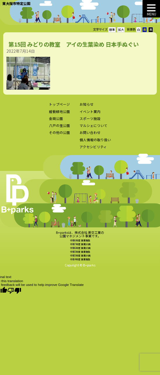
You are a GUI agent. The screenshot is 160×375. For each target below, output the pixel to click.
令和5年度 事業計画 (80, 259)
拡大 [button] (121, 29)
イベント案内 (90, 115)
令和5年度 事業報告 (80, 255)
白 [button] (138, 29)
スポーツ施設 (90, 122)
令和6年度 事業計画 (80, 251)
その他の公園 (59, 136)
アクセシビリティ (93, 150)
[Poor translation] (14, 291)
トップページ (59, 108)
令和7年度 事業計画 (80, 248)
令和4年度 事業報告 (80, 262)
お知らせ (87, 108)
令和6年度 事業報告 (80, 244)
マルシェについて (94, 129)
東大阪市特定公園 (16, 3)
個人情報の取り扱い (95, 143)
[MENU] (151, 8)
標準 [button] (112, 29)
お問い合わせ (90, 136)
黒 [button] (150, 29)
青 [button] (144, 29)
